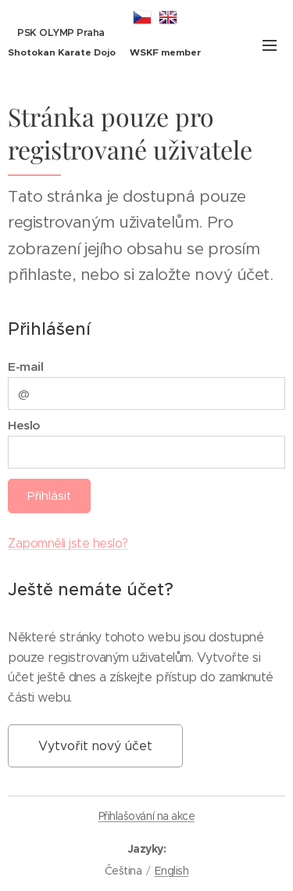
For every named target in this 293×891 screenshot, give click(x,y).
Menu (270, 45)
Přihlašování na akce (146, 816)
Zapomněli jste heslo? (68, 543)
